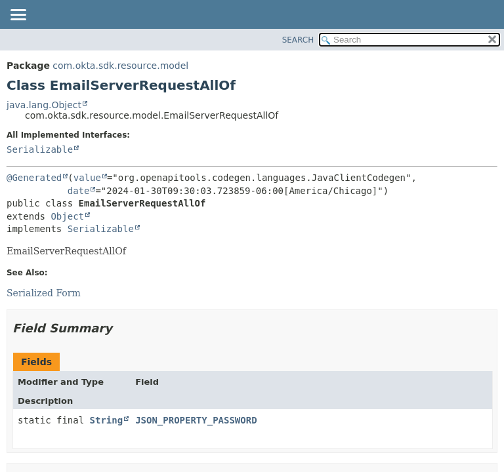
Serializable (40, 149)
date (79, 191)
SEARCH (298, 40)
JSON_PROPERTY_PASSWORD (196, 420)
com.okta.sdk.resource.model (120, 65)
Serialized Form (44, 293)
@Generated (34, 177)
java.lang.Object (44, 105)
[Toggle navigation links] (18, 16)
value (87, 177)
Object (67, 216)
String (106, 420)
